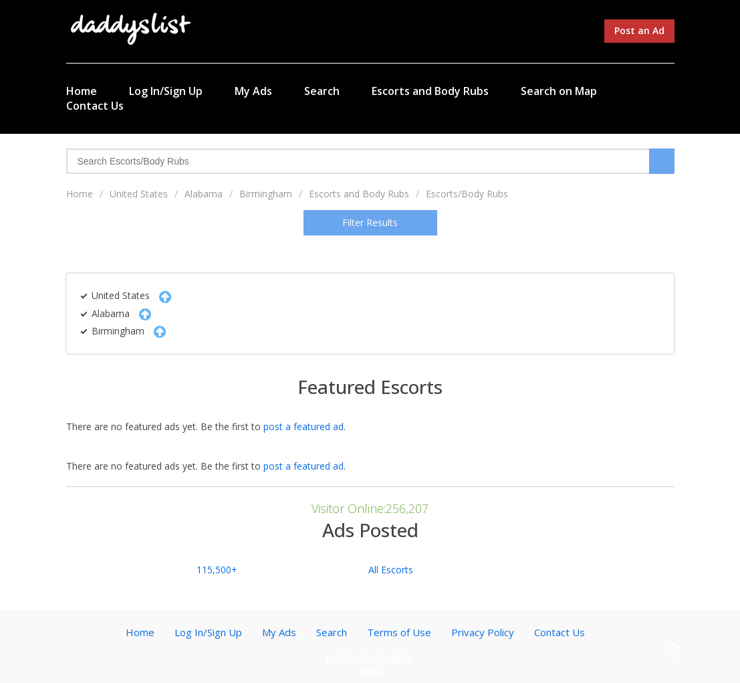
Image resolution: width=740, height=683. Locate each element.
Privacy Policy (482, 632)
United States (139, 193)
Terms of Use (399, 632)
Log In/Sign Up (166, 91)
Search (322, 91)
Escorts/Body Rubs (467, 193)
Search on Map (559, 91)
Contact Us (95, 105)
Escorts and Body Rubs (430, 91)
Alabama (203, 193)
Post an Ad (639, 30)
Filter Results (370, 222)
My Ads (253, 91)
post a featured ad (303, 426)
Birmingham (265, 193)
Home (81, 91)
